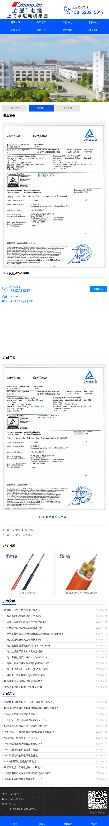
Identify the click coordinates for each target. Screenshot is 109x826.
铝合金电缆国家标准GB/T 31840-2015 (23, 687)
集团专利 (68, 108)
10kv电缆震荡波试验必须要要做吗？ (23, 743)
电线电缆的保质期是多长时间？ (21, 738)
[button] (53, 98)
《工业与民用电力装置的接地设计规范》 (25, 622)
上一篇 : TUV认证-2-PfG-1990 (17, 530)
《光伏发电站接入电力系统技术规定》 (24, 628)
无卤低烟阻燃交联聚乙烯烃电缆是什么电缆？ (28, 773)
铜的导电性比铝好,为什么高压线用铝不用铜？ (28, 702)
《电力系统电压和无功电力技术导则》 (24, 639)
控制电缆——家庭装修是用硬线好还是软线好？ (29, 732)
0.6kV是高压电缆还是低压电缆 (20, 761)
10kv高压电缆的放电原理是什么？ (22, 755)
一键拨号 (40, 821)
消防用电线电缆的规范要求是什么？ (23, 779)
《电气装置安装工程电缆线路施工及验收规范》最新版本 (34, 633)
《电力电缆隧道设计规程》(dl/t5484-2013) (26, 669)
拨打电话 (98, 289)
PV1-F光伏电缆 (28, 593)
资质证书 (41, 108)
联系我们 (93, 30)
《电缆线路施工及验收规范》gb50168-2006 (26, 663)
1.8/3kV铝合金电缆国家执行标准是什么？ (26, 720)
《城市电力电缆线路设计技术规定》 (23, 616)
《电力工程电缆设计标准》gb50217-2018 (25, 657)
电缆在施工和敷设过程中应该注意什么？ (25, 726)
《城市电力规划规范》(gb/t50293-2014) (24, 675)
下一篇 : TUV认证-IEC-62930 (17, 535)
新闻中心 (93, 22)
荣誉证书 (15, 108)
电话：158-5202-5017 (13, 799)
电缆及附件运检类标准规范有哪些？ (23, 681)
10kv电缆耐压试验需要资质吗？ (21, 714)
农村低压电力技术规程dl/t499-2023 (22, 610)
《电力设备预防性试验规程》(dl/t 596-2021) (27, 645)
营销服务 (41, 30)
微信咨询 (68, 821)
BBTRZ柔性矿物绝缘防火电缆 (81, 593)
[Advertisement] (54, 330)
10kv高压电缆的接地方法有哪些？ (22, 749)
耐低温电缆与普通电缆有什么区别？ (23, 767)
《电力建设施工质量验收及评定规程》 (24, 651)
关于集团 (41, 22)
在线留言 (67, 30)
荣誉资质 (15, 30)
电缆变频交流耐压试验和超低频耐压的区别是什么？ (31, 708)
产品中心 (67, 22)
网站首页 (15, 22)
